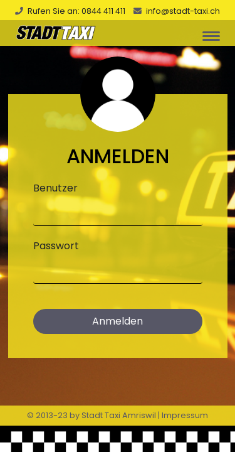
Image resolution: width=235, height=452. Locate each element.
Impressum (185, 415)
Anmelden (117, 321)
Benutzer (55, 188)
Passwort (56, 246)
